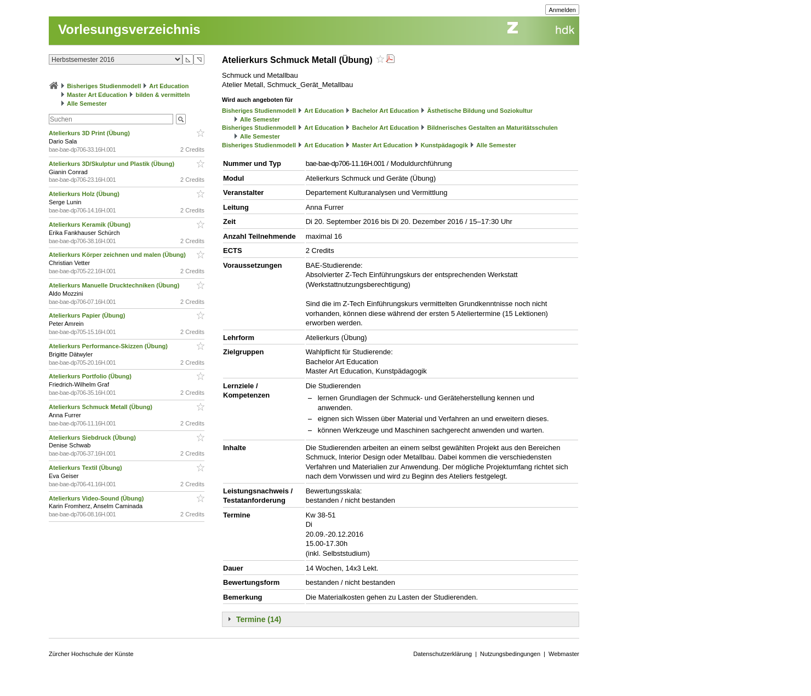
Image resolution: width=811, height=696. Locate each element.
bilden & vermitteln (162, 94)
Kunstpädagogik (444, 145)
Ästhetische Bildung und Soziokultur (480, 110)
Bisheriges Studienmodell (104, 86)
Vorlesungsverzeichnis (129, 29)
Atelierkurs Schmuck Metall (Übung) (101, 407)
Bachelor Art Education (385, 110)
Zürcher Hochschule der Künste (91, 654)
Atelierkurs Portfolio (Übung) (91, 376)
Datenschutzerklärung (442, 654)
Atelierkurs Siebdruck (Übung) (93, 437)
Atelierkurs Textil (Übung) (86, 467)
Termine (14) (258, 619)
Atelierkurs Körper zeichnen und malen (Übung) (118, 254)
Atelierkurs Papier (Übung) (88, 315)
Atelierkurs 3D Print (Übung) (90, 133)
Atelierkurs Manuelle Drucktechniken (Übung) (115, 285)
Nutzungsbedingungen (510, 654)
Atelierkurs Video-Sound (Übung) (97, 498)
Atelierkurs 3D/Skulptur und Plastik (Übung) (112, 163)
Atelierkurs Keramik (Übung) (90, 224)
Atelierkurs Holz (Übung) (85, 194)
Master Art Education (97, 94)
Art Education (169, 86)
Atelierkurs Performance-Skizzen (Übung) (109, 346)
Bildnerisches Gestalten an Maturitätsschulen (492, 127)
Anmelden (562, 10)
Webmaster (564, 654)
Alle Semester (87, 103)
